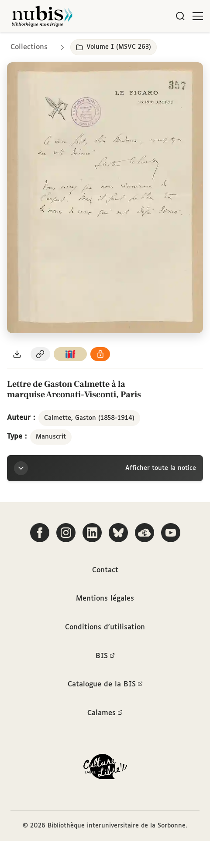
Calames (105, 713)
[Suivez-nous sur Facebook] (39, 532)
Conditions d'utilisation (105, 627)
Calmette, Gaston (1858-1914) (89, 418)
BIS (105, 656)
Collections (29, 47)
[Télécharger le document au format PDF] (17, 354)
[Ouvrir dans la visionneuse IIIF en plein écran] (105, 197)
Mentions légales (105, 598)
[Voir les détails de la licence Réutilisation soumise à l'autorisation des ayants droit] (100, 354)
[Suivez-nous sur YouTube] (170, 532)
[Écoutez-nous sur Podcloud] (144, 532)
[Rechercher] (180, 16)
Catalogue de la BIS (105, 684)
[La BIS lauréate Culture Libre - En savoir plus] (105, 768)
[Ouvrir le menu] (198, 16)
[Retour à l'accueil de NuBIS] (42, 16)
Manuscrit (51, 437)
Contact (105, 570)
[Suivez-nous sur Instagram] (66, 532)
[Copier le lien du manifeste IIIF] (70, 354)
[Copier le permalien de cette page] (41, 354)
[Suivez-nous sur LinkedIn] (92, 532)
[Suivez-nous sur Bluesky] (118, 532)
